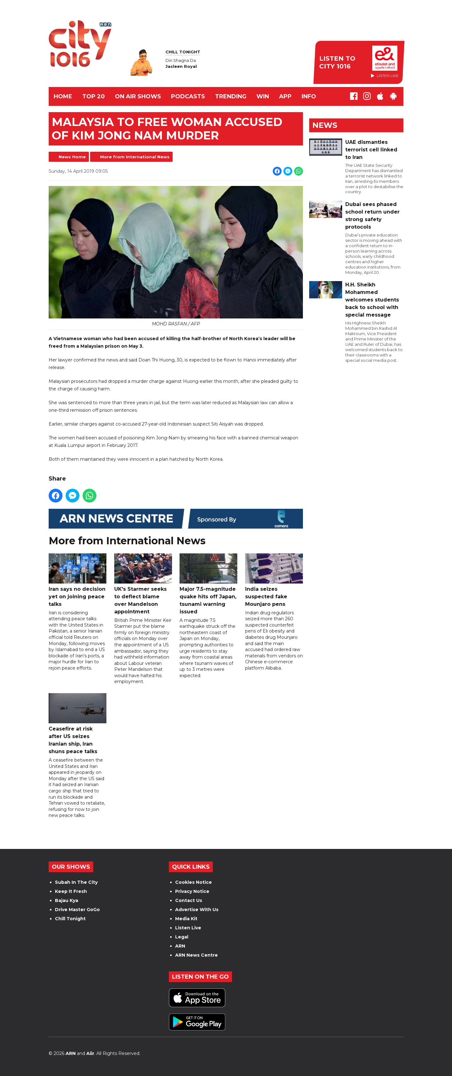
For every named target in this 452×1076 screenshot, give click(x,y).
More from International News (135, 156)
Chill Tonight (70, 918)
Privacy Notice (192, 891)
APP (285, 96)
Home (63, 96)
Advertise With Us (196, 909)
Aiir (90, 1053)
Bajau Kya (66, 900)
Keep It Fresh (71, 891)
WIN (262, 96)
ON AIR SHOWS (138, 96)
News (324, 125)
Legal (181, 937)
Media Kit (186, 918)
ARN (180, 946)
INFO (309, 96)
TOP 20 (93, 96)
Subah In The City (76, 882)
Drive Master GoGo (77, 909)
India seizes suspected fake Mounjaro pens (274, 580)
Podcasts (188, 96)
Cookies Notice (193, 882)
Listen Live (188, 928)
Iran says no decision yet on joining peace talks (77, 580)
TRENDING (230, 96)
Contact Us (188, 900)
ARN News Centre (196, 955)
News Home (72, 156)
